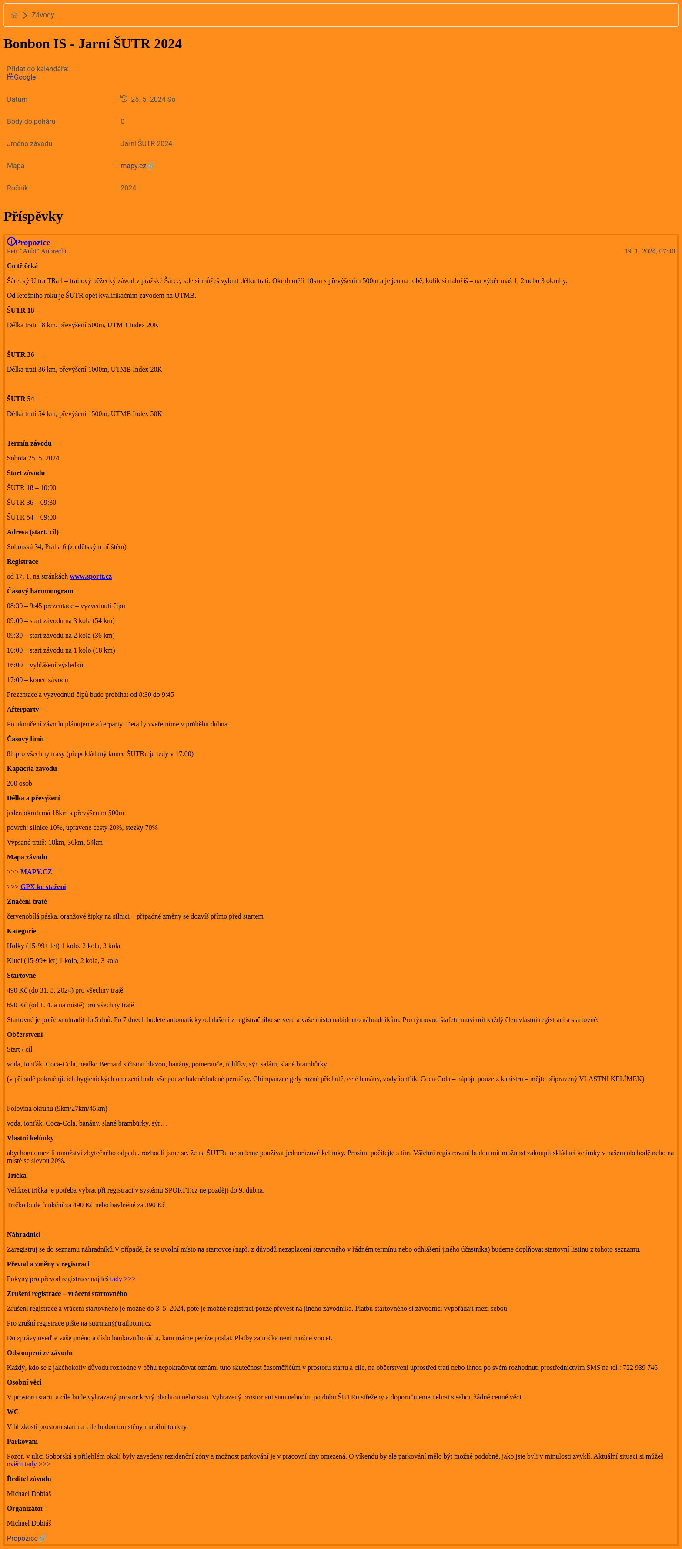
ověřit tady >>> (28, 1464)
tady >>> (123, 1279)
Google (21, 77)
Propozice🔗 (27, 1538)
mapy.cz (133, 166)
